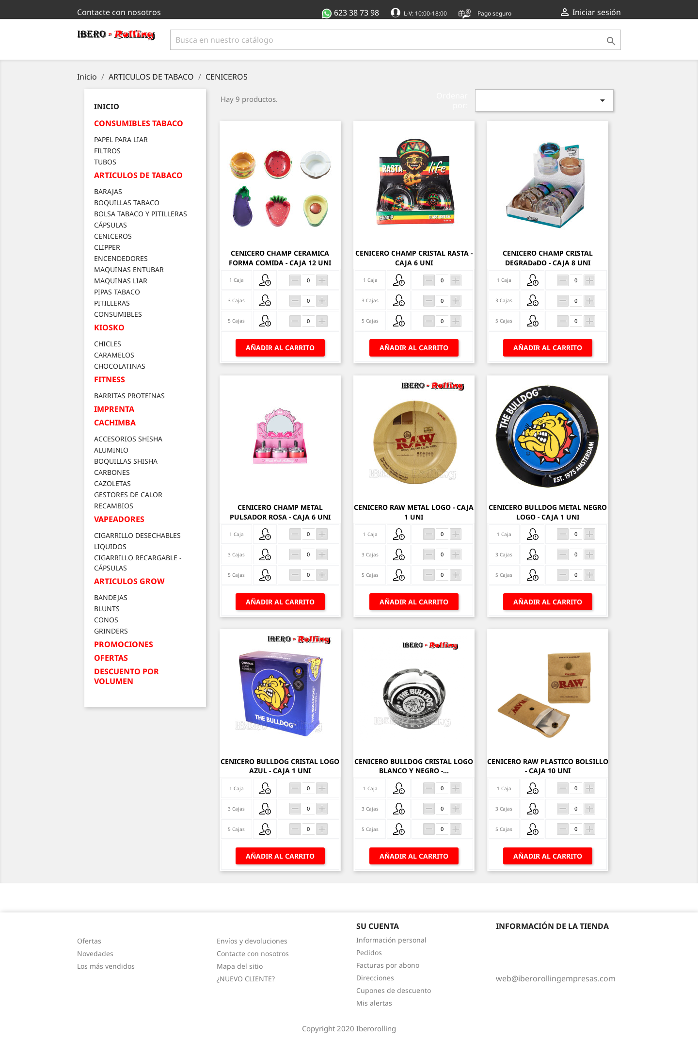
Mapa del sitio (240, 966)
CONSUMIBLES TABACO (138, 123)
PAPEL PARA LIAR (121, 139)
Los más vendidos (106, 966)
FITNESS (109, 379)
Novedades (95, 953)
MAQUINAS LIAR (120, 280)
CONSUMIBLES (118, 314)
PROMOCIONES (123, 644)
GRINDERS (111, 630)
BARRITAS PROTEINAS (129, 395)
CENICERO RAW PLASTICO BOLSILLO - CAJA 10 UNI (547, 766)
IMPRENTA (114, 409)
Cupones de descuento (393, 990)
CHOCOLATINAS (119, 366)
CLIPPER (107, 247)
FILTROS (107, 150)
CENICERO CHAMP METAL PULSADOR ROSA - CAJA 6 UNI (280, 512)
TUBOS (105, 161)
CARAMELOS (114, 354)
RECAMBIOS (113, 505)
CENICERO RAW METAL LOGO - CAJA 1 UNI (414, 512)
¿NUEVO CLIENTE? (246, 978)
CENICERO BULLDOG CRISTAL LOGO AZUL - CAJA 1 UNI (280, 766)
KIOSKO (109, 328)
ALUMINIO (111, 450)
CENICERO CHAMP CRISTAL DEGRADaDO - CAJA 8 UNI (548, 257)
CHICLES (107, 343)
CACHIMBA (115, 423)
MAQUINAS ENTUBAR (129, 269)
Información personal (391, 939)
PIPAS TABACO (117, 291)
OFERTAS (111, 658)
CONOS (106, 619)
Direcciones (375, 977)
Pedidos (369, 952)
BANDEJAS (110, 597)
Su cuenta (377, 926)
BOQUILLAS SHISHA (126, 461)
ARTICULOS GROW (129, 581)
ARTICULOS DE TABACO (138, 175)
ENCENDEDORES (121, 258)
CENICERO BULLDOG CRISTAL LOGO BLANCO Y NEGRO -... (413, 766)
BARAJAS (108, 191)
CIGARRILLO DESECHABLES (137, 535)
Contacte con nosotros (119, 12)
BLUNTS (107, 608)
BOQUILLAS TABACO (126, 202)
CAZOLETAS (112, 483)
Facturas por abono (387, 965)
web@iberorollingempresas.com (556, 978)
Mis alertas (374, 1003)
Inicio (106, 106)
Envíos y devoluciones (252, 940)
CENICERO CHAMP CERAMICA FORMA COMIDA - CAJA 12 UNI (280, 257)
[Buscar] (395, 40)
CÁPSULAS (110, 224)
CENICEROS (113, 236)
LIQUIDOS (110, 546)
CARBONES (112, 472)
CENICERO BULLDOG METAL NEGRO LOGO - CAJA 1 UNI (548, 512)
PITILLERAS (112, 303)
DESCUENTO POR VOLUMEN (126, 676)
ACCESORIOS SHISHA (128, 438)
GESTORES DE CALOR (128, 494)
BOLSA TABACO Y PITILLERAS (140, 213)
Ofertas (89, 940)
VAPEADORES (119, 519)
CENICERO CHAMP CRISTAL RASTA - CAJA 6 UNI (414, 257)
